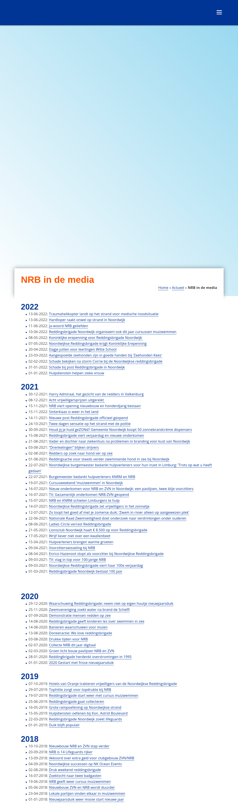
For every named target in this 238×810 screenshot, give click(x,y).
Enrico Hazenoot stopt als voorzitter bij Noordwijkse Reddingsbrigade (106, 553)
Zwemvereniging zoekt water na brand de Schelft (89, 609)
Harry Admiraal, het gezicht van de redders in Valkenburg (96, 394)
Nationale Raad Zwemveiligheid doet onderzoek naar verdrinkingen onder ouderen (117, 518)
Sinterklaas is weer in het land (74, 411)
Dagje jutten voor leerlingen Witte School (83, 349)
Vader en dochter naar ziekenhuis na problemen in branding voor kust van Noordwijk (119, 441)
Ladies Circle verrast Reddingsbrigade (80, 524)
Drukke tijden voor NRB (68, 639)
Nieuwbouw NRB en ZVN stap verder (79, 746)
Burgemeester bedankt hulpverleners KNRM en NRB (92, 476)
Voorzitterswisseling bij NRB (72, 547)
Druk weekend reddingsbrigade (75, 769)
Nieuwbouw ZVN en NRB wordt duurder (82, 787)
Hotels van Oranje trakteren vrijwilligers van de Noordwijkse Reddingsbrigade (113, 683)
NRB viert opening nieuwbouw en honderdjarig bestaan (95, 405)
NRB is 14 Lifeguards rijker (71, 752)
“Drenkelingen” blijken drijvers (74, 447)
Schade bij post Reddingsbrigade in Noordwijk (87, 367)
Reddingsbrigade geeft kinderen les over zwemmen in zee (96, 621)
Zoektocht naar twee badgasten (75, 775)
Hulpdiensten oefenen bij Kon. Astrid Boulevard (88, 713)
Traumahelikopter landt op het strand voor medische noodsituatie (104, 314)
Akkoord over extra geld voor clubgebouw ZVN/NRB (91, 758)
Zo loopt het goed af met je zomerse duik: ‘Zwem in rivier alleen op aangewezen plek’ (119, 512)
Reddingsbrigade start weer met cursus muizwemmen (93, 695)
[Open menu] (219, 12)
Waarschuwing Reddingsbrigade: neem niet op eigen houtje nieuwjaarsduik (111, 603)
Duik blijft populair (64, 725)
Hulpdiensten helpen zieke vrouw (76, 373)
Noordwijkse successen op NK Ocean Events (85, 764)
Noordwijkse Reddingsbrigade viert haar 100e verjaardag (96, 565)
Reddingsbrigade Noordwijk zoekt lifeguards (85, 719)
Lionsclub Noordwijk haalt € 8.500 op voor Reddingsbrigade (98, 530)
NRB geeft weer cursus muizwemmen (80, 781)
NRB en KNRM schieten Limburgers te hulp (84, 500)
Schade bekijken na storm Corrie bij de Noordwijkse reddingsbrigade (106, 361)
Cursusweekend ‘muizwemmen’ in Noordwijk (86, 482)
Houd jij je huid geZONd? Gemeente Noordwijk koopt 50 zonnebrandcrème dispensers (120, 429)
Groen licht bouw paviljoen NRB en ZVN (81, 650)
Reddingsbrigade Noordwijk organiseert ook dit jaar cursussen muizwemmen (113, 331)
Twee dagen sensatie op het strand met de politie (89, 423)
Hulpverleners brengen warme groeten (81, 542)
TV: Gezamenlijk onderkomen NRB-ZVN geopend (89, 494)
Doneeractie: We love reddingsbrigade (80, 633)
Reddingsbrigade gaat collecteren (76, 701)
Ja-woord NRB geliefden (68, 325)
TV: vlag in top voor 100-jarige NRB (77, 559)
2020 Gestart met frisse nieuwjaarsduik (81, 662)
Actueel (178, 287)
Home (163, 287)
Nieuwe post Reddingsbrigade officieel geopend (88, 417)
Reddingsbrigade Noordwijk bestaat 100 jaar (85, 571)
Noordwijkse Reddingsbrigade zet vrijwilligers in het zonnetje (99, 506)
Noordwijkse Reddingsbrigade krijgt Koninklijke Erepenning (98, 343)
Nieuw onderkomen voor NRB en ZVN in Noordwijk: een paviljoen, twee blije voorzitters (121, 488)
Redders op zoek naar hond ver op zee (81, 453)
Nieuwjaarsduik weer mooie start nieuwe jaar (86, 799)
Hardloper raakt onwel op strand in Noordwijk (87, 319)
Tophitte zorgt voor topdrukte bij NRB (80, 689)
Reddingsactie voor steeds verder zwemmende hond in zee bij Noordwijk (109, 459)
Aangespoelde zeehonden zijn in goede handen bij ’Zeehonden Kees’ (105, 355)
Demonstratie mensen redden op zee (80, 615)
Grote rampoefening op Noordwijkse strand (85, 707)
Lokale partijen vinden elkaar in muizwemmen (87, 793)
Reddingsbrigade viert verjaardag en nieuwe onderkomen (96, 435)
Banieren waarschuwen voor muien (78, 627)
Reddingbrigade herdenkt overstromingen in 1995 (90, 656)
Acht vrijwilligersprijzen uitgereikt (77, 400)
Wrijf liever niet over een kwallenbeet (79, 535)
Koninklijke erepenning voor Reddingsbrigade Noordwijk (96, 337)
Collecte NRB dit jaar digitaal (72, 645)
